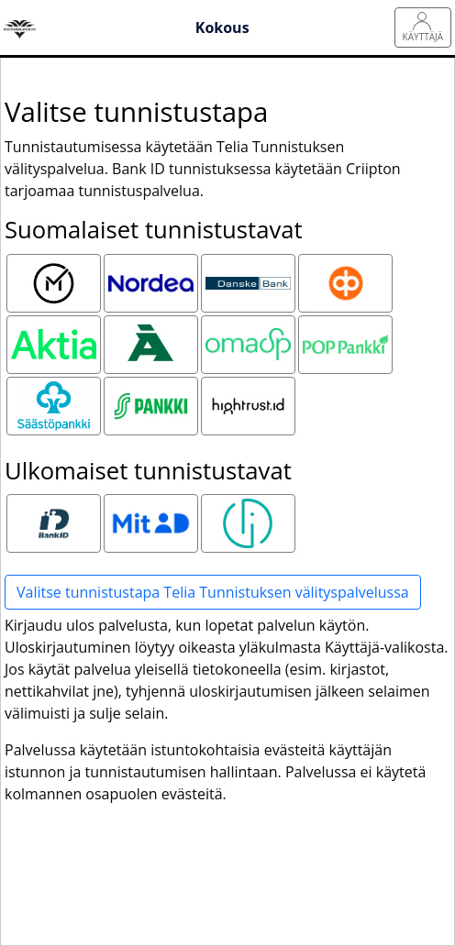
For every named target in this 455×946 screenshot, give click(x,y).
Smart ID (248, 510)
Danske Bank (248, 280)
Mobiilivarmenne (56, 269)
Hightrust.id (248, 392)
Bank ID (53, 510)
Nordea (150, 269)
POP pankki (345, 331)
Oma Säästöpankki (250, 342)
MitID (150, 510)
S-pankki (151, 392)
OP (346, 269)
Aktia (54, 331)
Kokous (222, 27)
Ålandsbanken (153, 331)
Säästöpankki (56, 392)
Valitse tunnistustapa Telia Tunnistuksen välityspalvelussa (213, 592)
